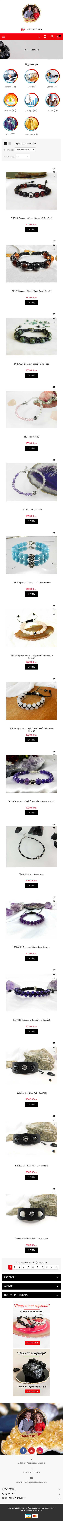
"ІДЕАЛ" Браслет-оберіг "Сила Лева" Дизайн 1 (31, 291)
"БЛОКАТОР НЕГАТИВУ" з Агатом (31, 1093)
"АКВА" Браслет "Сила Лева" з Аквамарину (31, 582)
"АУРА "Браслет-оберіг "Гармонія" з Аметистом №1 (31, 801)
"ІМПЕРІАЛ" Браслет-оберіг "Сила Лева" (31, 364)
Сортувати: (9, 150)
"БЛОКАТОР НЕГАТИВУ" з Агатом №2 (32, 1165)
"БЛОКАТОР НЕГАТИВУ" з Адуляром (31, 1238)
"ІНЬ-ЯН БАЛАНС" (31, 436)
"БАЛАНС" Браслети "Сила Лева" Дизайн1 (31, 947)
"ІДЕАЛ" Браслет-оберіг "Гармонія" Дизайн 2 (31, 218)
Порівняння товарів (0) (25, 143)
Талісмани (34, 49)
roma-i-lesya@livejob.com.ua (31, 1482)
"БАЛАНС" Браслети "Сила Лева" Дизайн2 (31, 1020)
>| (56, 1267)
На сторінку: (9, 156)
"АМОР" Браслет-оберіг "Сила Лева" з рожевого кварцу (31, 729)
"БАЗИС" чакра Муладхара (31, 874)
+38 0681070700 (31, 1472)
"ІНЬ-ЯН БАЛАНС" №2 (31, 509)
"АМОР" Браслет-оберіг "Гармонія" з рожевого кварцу (31, 656)
